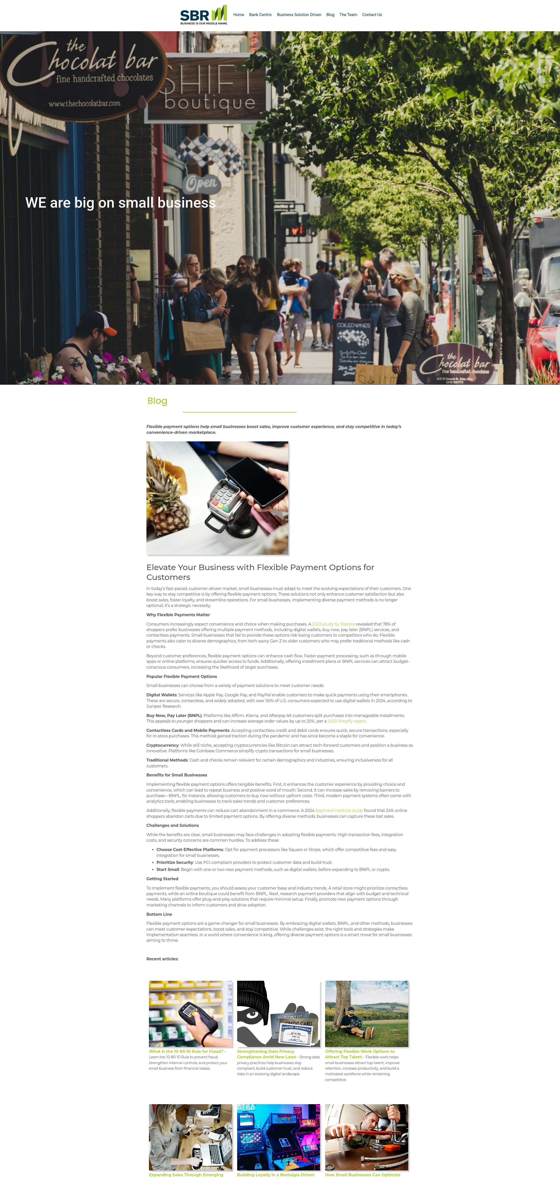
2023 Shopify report (347, 721)
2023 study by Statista (333, 624)
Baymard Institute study (339, 810)
